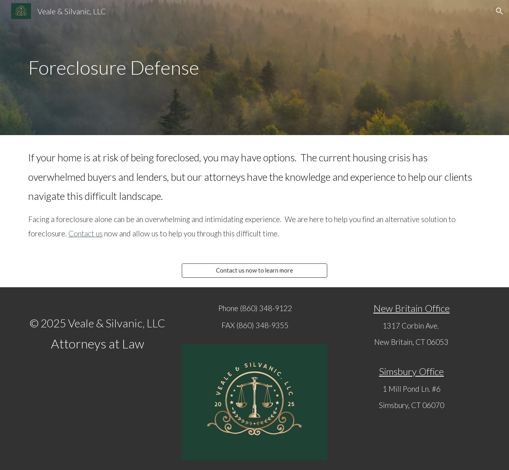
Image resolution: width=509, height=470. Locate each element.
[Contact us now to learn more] (254, 270)
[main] (254, 67)
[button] (499, 11)
